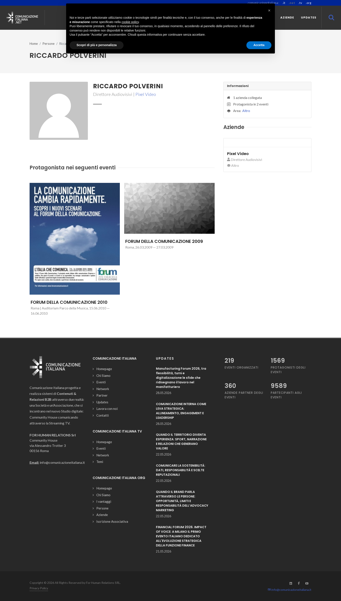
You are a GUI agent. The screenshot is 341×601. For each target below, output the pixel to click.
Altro (246, 111)
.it (283, 3)
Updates (102, 402)
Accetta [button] (258, 45)
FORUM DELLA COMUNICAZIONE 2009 (164, 241)
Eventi (101, 382)
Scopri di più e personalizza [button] (97, 45)
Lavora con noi (107, 409)
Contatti (102, 415)
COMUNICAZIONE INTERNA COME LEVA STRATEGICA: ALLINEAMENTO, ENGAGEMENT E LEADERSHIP (181, 411)
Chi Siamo (103, 375)
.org (308, 3)
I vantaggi (103, 501)
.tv (300, 3)
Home (34, 43)
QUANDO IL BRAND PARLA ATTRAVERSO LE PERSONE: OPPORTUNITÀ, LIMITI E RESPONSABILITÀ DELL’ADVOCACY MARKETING (182, 501)
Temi (99, 462)
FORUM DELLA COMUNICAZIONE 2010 (69, 302)
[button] (269, 10)
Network (102, 389)
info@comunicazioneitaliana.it (289, 589)
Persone (48, 43)
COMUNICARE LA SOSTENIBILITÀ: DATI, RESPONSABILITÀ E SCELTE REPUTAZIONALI (180, 470)
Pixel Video (145, 94)
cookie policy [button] (130, 22)
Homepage (104, 369)
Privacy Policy (39, 588)
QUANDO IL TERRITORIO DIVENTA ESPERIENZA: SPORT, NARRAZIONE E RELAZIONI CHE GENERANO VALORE (181, 441)
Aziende (102, 515)
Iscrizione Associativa (112, 521)
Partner (102, 395)
